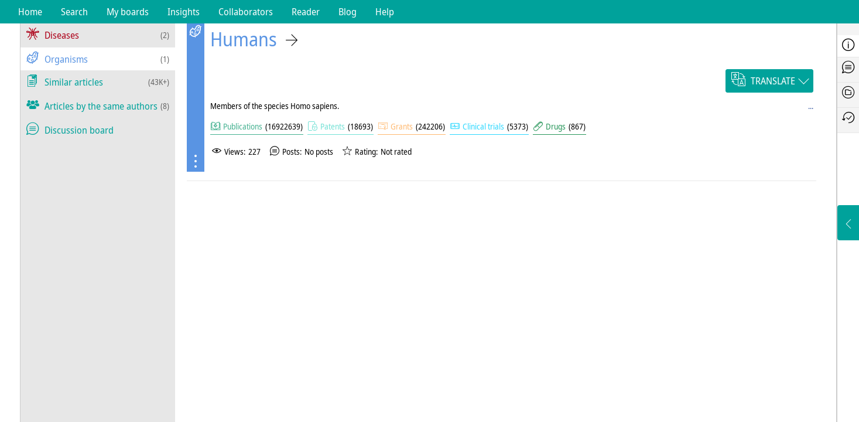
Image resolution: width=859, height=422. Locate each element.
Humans (243, 39)
